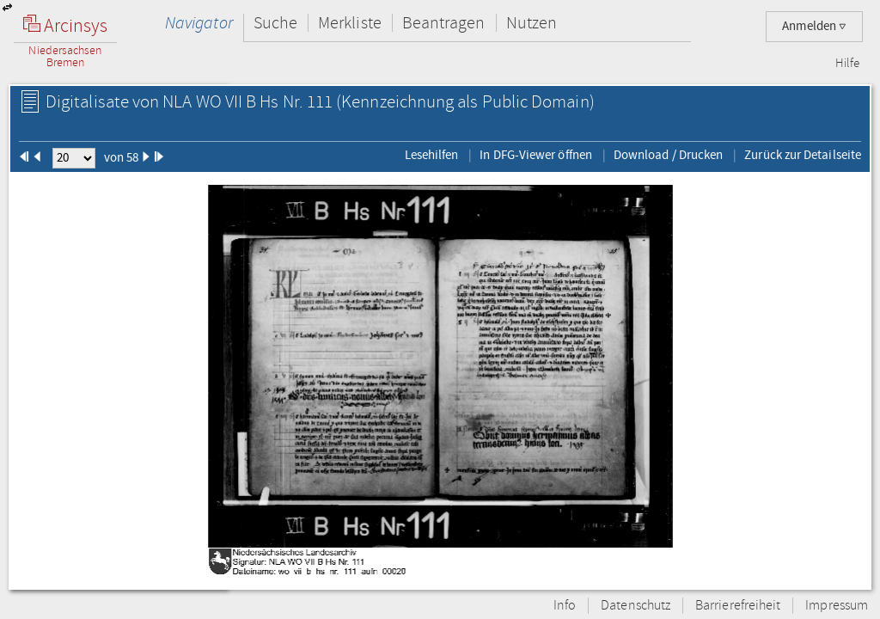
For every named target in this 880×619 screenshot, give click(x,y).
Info (564, 606)
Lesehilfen (432, 154)
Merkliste (350, 23)
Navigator (199, 23)
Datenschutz (635, 606)
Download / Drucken (668, 154)
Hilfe (847, 63)
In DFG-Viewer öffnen (536, 154)
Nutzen (531, 23)
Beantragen (444, 23)
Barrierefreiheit (737, 606)
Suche (275, 23)
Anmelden (814, 26)
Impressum (836, 606)
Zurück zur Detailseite (802, 154)
